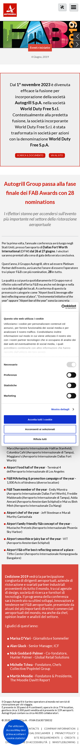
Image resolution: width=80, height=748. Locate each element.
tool (60, 13)
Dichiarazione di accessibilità (26, 742)
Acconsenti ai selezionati (40, 429)
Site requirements (46, 737)
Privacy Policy (65, 733)
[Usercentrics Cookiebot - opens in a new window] (61, 307)
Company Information (59, 728)
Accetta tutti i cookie (40, 419)
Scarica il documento (30, 155)
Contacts (32, 728)
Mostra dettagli (60, 409)
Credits (70, 737)
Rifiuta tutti (40, 439)
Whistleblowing (63, 742)
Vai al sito (57, 155)
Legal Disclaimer (38, 733)
